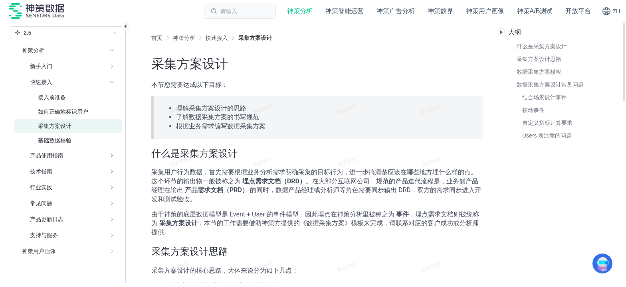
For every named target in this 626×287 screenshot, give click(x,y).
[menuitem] (68, 142)
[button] (611, 11)
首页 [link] (156, 38)
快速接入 (217, 38)
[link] (184, 38)
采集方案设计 (255, 38)
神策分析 (184, 38)
